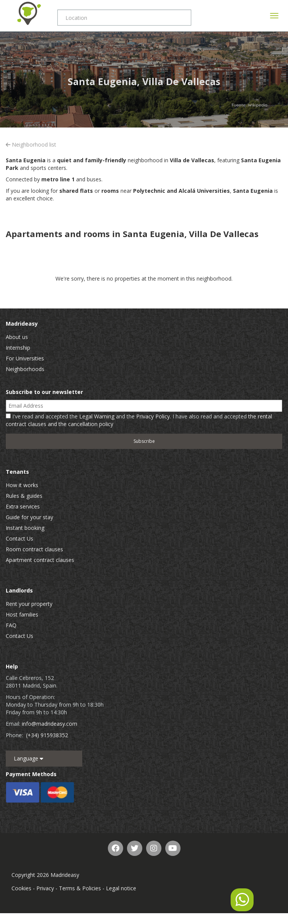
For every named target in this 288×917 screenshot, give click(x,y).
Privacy (45, 888)
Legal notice (121, 888)
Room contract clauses (34, 549)
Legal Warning (96, 416)
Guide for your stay (29, 517)
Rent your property (29, 603)
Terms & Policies (80, 888)
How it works (22, 485)
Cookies (21, 888)
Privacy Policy (153, 416)
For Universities (25, 358)
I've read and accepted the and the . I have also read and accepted (139, 420)
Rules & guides (24, 495)
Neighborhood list (31, 144)
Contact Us (19, 538)
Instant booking (25, 527)
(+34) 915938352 (47, 735)
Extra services (23, 506)
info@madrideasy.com (49, 723)
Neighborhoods (25, 369)
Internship (18, 347)
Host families (22, 614)
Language (28, 758)
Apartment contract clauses (40, 559)
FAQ (11, 625)
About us (17, 337)
